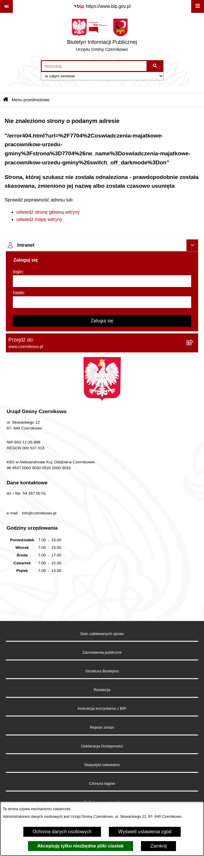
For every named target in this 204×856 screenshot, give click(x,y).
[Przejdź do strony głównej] (102, 36)
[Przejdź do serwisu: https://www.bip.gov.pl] (101, 6)
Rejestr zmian (102, 727)
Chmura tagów (102, 783)
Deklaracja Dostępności (102, 746)
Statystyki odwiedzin (102, 765)
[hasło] (102, 302)
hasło (18, 292)
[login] (102, 281)
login (18, 271)
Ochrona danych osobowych (62, 831)
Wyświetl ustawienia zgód (144, 831)
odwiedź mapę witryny (39, 219)
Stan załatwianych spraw (102, 633)
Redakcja (102, 690)
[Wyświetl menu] (197, 6)
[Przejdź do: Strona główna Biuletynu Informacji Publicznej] (5, 100)
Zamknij (158, 845)
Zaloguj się (102, 320)
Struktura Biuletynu (102, 671)
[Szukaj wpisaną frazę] (155, 66)
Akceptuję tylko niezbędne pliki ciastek (80, 845)
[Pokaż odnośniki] (6, 6)
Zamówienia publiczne (102, 652)
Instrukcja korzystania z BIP (102, 708)
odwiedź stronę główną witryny (48, 212)
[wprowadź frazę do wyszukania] (94, 66)
